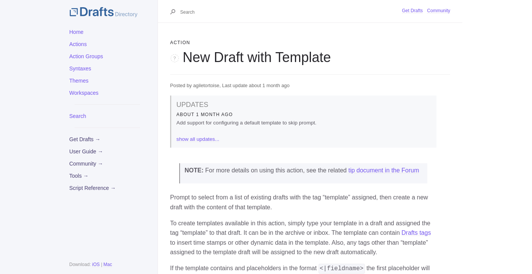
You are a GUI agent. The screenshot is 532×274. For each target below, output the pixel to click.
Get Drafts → (84, 139)
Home (76, 32)
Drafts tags (416, 232)
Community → (86, 164)
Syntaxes (80, 68)
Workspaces (84, 93)
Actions (78, 44)
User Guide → (86, 151)
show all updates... (198, 139)
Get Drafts (412, 10)
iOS (96, 264)
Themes (79, 81)
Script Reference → (92, 188)
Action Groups (86, 56)
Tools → (79, 176)
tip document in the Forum (383, 170)
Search (77, 116)
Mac (108, 264)
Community (438, 10)
